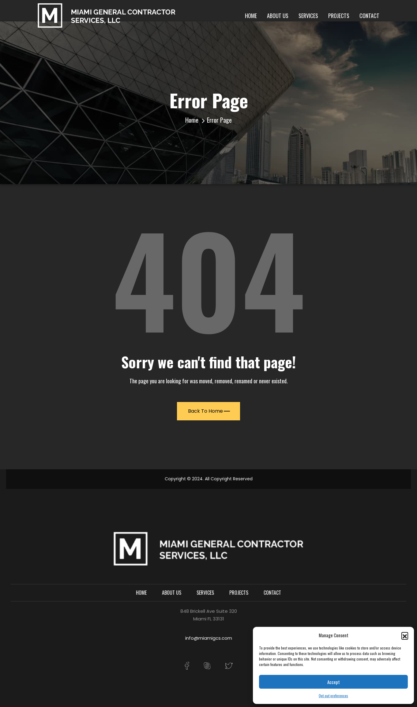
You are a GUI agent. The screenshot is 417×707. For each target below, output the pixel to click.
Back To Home (209, 411)
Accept (333, 682)
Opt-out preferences (333, 695)
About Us (277, 16)
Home (251, 16)
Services (308, 16)
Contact (369, 16)
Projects (338, 16)
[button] (405, 635)
